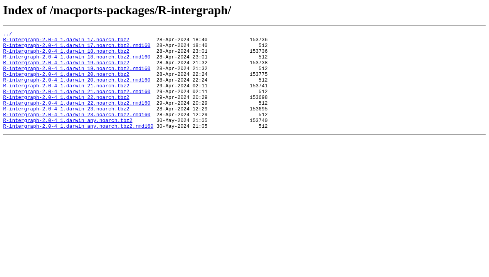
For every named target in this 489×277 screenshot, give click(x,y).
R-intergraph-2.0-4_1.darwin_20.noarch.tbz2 (66, 83)
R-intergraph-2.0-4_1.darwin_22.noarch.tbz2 (66, 110)
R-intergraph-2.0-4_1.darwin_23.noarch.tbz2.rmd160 (76, 131)
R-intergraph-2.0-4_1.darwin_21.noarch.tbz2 (66, 96)
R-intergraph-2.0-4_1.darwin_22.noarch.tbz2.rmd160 (76, 117)
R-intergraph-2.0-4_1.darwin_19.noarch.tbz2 (66, 69)
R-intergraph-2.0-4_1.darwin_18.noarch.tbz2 (66, 55)
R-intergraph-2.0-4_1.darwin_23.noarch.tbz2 (66, 124)
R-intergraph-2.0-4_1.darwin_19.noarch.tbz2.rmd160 (76, 76)
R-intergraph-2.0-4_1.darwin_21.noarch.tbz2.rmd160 (76, 103)
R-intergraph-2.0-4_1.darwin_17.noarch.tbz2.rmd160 (76, 48)
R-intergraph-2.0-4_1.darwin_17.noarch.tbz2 (66, 41)
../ (7, 34)
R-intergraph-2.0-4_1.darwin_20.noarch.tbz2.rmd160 (76, 90)
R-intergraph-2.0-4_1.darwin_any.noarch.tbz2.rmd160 (78, 145)
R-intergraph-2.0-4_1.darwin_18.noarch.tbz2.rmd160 (76, 62)
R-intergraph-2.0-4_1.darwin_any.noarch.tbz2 (67, 138)
